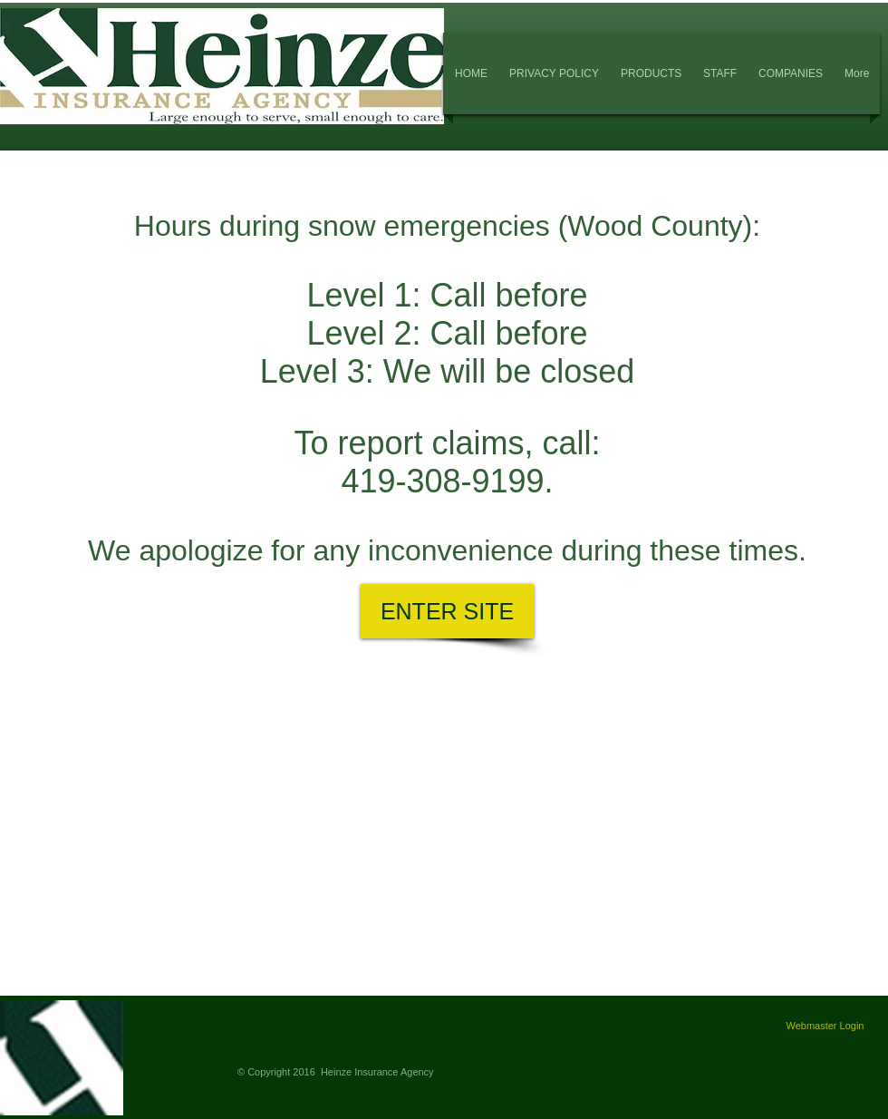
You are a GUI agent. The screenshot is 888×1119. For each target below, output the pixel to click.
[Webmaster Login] (825, 1026)
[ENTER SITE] (447, 611)
